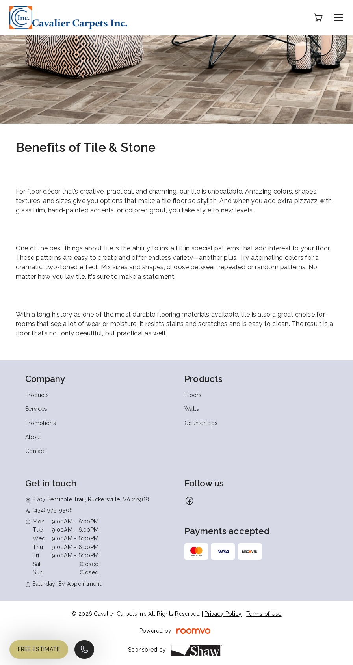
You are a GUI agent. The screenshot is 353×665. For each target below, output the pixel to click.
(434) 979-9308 (52, 510)
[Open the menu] (338, 18)
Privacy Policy (223, 614)
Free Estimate (39, 649)
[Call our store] (84, 649)
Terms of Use (263, 614)
